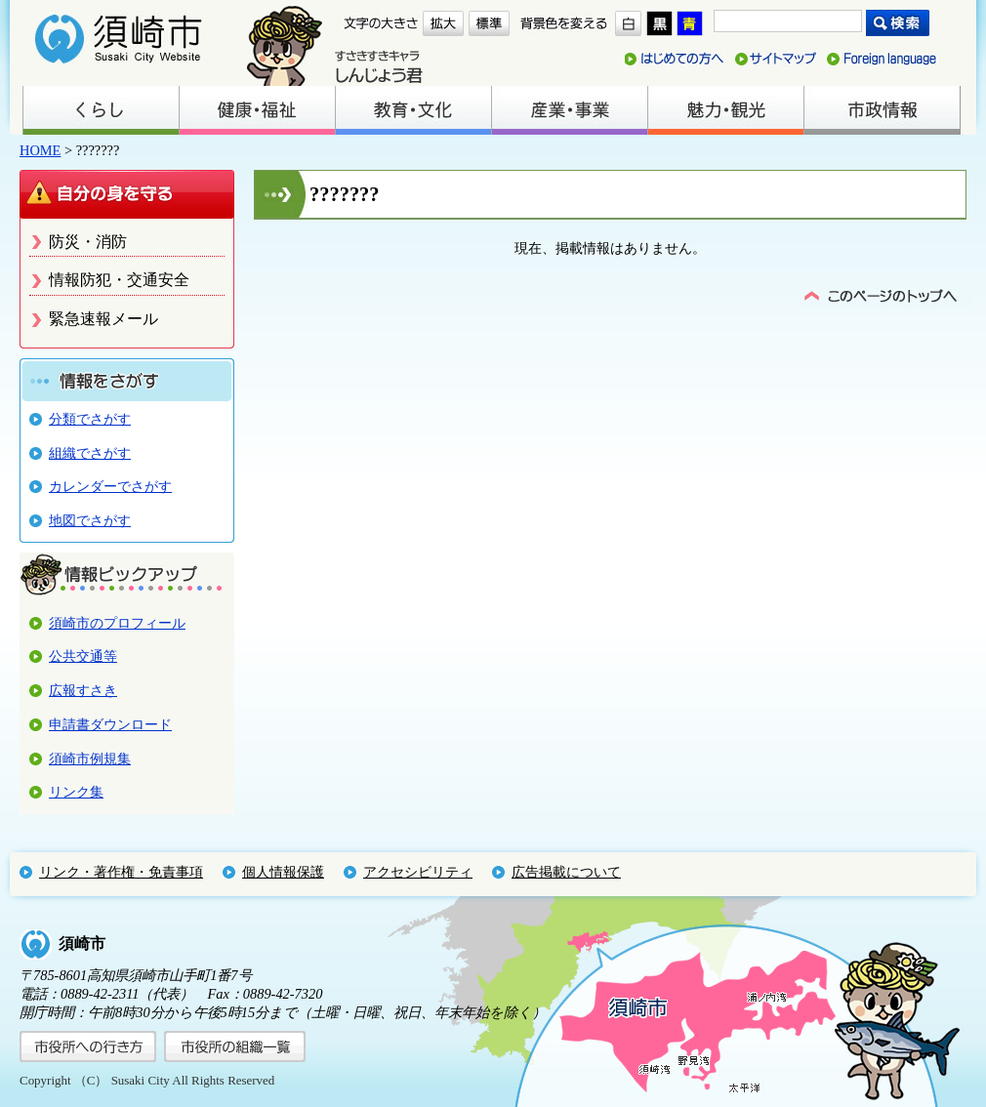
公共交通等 (83, 656)
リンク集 (76, 792)
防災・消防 (88, 241)
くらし (100, 110)
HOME (40, 150)
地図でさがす (90, 520)
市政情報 (881, 110)
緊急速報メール (103, 318)
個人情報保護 (283, 872)
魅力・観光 (725, 110)
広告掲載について (566, 872)
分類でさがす (90, 419)
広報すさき (83, 690)
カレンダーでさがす (110, 486)
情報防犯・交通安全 (119, 279)
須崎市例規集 (90, 758)
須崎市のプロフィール (117, 623)
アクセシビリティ (417, 872)
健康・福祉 (257, 110)
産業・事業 (569, 110)
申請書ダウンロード (110, 724)
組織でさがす (90, 453)
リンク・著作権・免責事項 (121, 872)
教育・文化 (413, 110)
